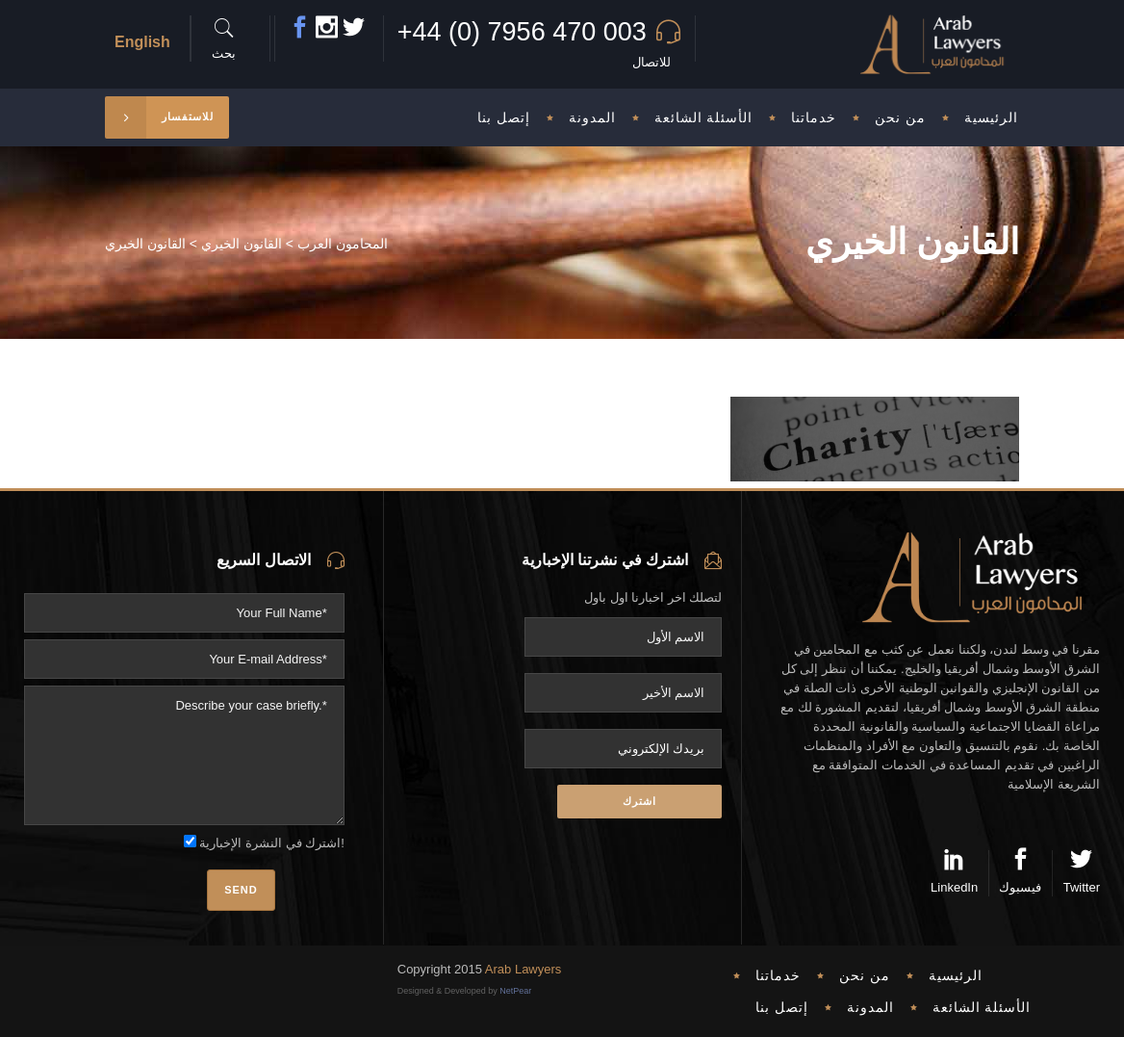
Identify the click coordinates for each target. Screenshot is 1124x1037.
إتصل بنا (781, 1007)
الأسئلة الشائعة (982, 1007)
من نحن (864, 975)
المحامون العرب (342, 243)
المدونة (870, 1007)
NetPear (515, 991)
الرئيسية (956, 975)
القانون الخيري (241, 243)
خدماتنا (778, 975)
